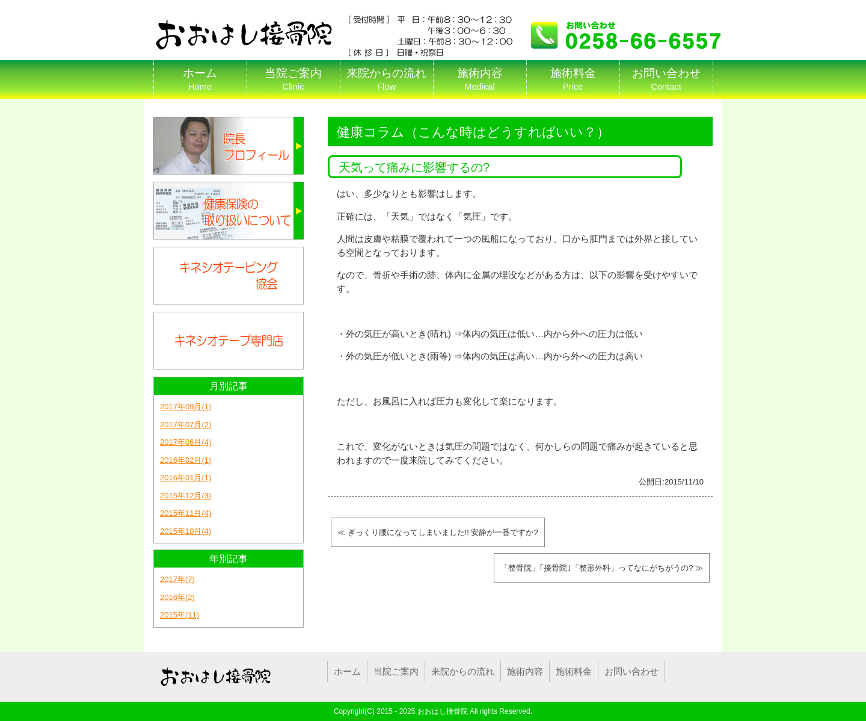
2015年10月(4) (185, 531)
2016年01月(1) (185, 477)
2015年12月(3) (185, 495)
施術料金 (573, 79)
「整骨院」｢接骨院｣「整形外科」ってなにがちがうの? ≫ (601, 567)
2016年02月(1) (185, 460)
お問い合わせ (666, 79)
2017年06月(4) (185, 442)
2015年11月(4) (185, 513)
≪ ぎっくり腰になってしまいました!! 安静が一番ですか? (437, 532)
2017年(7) (177, 579)
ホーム (200, 79)
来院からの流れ (386, 79)
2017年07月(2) (185, 424)
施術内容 (480, 79)
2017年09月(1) (185, 406)
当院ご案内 (293, 79)
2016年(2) (177, 597)
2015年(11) (179, 614)
